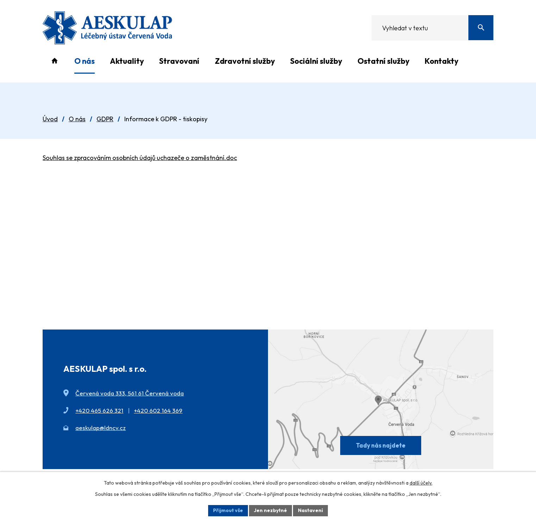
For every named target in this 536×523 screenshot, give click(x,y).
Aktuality (127, 61)
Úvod (54, 61)
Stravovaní (179, 61)
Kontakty (442, 61)
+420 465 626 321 (99, 410)
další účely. (421, 483)
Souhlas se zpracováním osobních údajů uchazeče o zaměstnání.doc (140, 158)
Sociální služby (316, 61)
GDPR (104, 119)
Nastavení (310, 510)
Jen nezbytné (270, 510)
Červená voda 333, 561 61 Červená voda (129, 393)
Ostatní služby (383, 61)
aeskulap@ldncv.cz (100, 427)
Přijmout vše (228, 510)
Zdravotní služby (245, 61)
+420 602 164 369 (158, 410)
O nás (84, 61)
